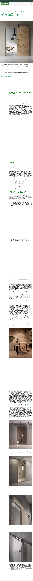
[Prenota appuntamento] (16, 1)
